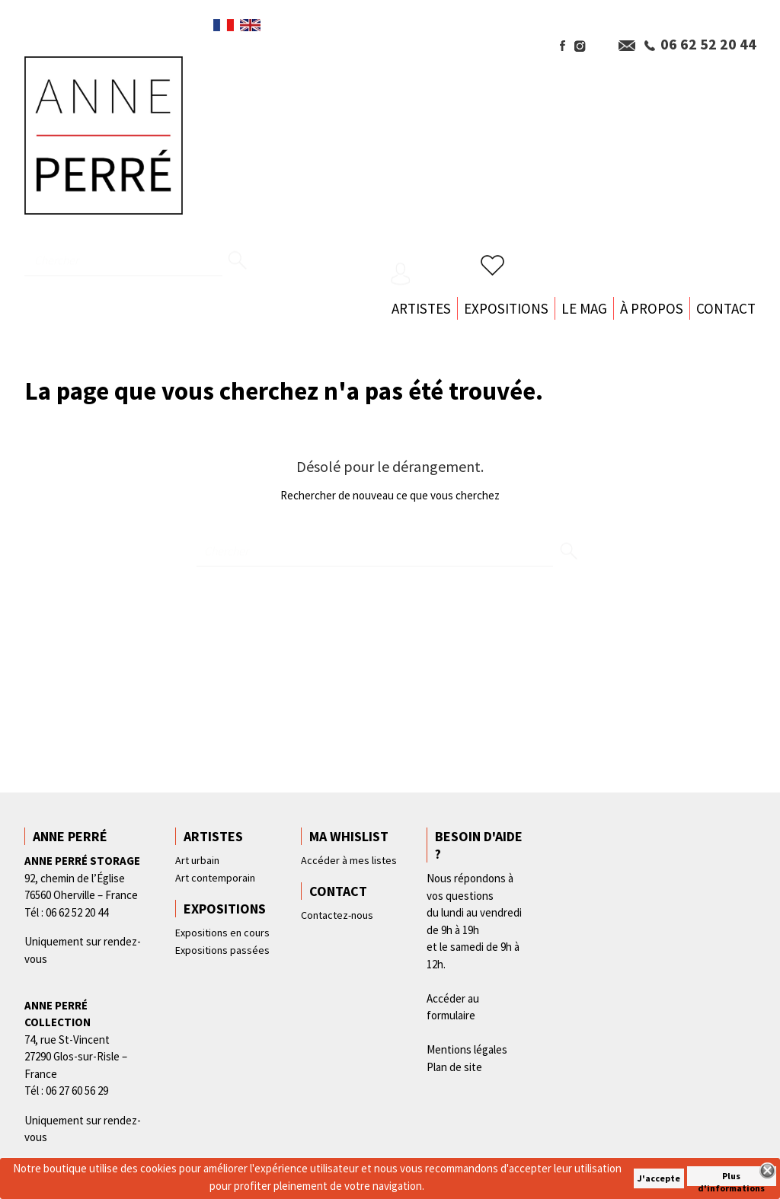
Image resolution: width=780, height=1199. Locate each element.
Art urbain (197, 860)
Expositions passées (222, 950)
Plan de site (454, 1067)
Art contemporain (215, 878)
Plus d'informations (731, 1178)
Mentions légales (467, 1049)
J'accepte (659, 1178)
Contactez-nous (337, 915)
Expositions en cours (222, 932)
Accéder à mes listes (349, 860)
